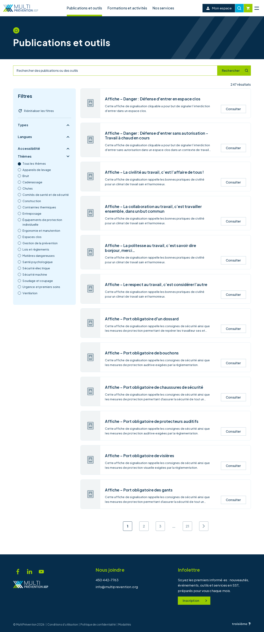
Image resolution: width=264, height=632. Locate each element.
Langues (44, 137)
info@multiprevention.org (117, 587)
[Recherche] (239, 8)
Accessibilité (44, 148)
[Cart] (248, 8)
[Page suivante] (203, 526)
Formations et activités (127, 8)
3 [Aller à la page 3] (160, 526)
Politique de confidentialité (98, 624)
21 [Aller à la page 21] (187, 526)
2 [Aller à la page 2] (144, 526)
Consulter (233, 109)
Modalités (124, 624)
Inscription (196, 600)
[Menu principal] (256, 8)
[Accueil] (20, 8)
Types (44, 125)
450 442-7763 (107, 580)
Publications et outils (84, 8)
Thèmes (44, 156)
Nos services (163, 8)
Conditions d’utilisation (62, 624)
